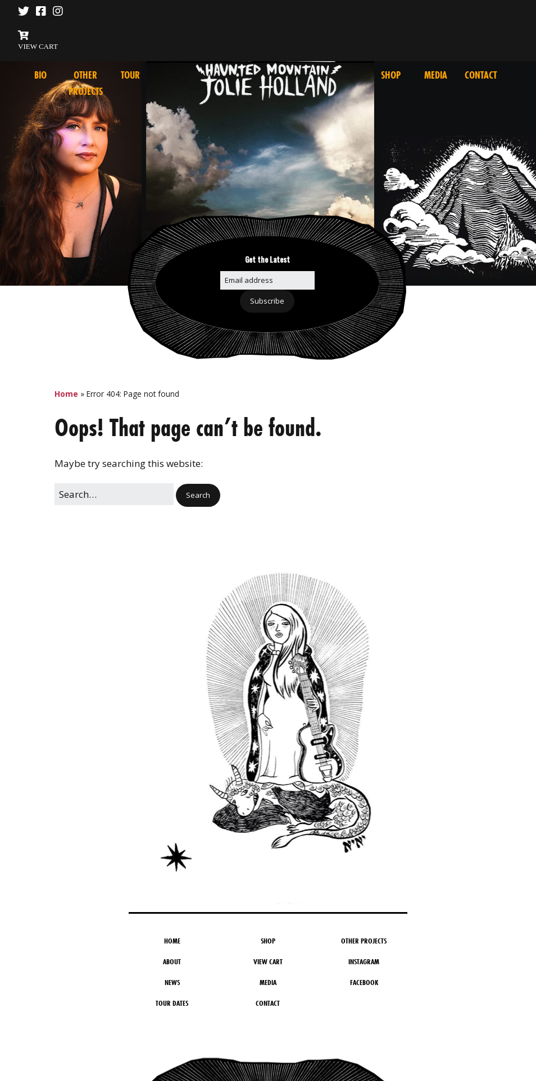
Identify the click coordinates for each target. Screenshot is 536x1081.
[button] (198, 495)
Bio (40, 75)
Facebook (364, 982)
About (172, 961)
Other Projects (364, 941)
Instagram (363, 961)
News (172, 982)
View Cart (268, 961)
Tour (130, 75)
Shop (391, 75)
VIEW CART (38, 46)
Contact (481, 75)
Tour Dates (172, 1003)
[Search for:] (114, 494)
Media (435, 75)
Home (66, 393)
